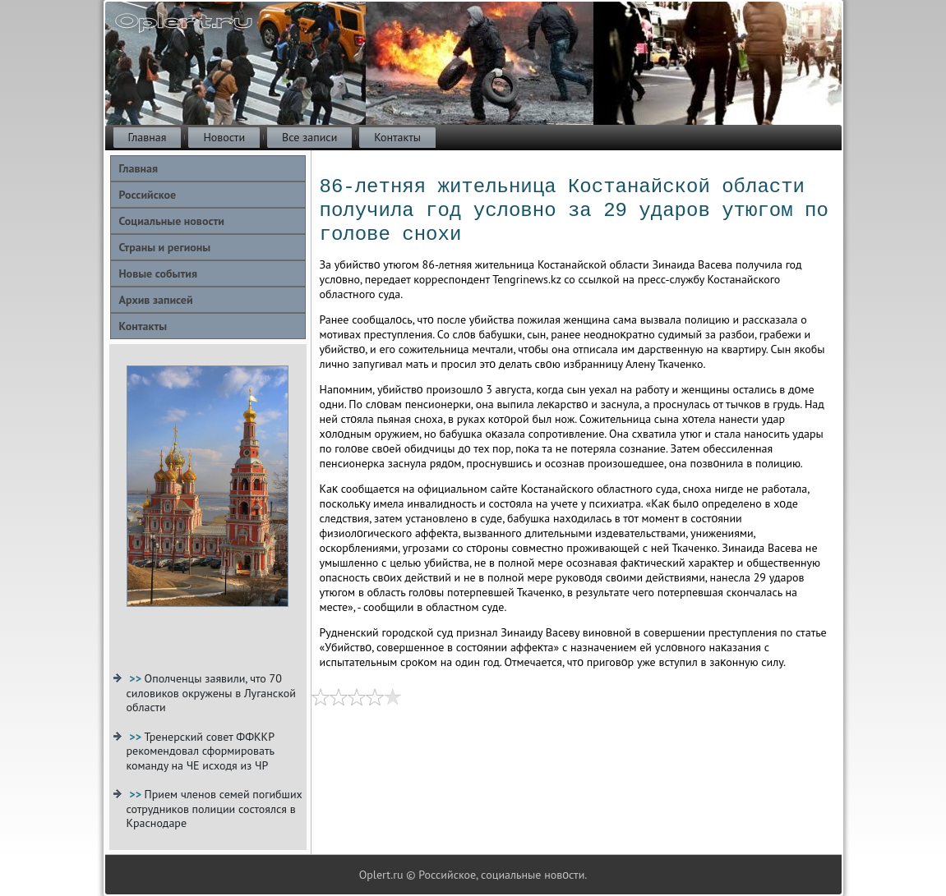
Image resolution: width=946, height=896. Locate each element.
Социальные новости (171, 221)
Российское (148, 194)
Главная (147, 137)
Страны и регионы (165, 247)
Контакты (397, 137)
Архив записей (156, 299)
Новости (224, 137)
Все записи (309, 137)
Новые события (158, 273)
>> (136, 678)
